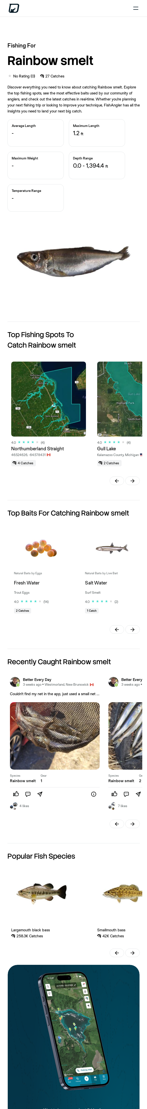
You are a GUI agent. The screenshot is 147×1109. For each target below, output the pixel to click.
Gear (44, 776)
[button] (117, 481)
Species (15, 776)
